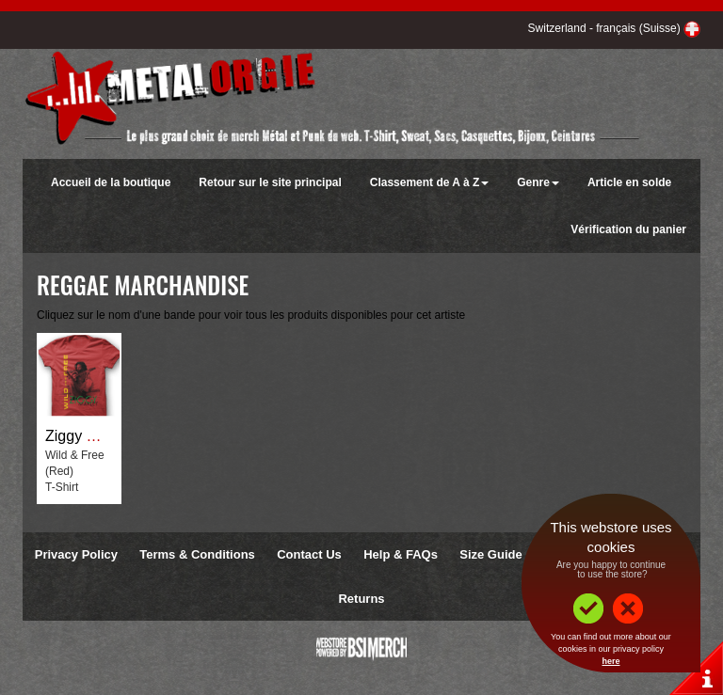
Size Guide (490, 554)
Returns (361, 599)
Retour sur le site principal (270, 182)
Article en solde (629, 182)
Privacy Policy (76, 554)
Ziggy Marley (88, 436)
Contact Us (309, 554)
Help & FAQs (400, 554)
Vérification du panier (628, 229)
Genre (538, 182)
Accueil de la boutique (110, 182)
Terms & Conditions (197, 554)
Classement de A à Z (429, 182)
